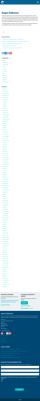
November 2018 (6, 239)
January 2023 (5, 155)
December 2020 (6, 202)
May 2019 (4, 226)
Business (4, 60)
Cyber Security (5, 64)
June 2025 (5, 101)
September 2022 (6, 164)
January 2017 (5, 277)
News (4, 73)
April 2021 (5, 196)
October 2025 (5, 97)
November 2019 (6, 213)
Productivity (5, 77)
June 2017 (5, 271)
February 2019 (5, 232)
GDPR (4, 66)
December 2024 (6, 114)
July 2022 (4, 168)
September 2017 (6, 267)
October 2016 (5, 282)
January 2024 (5, 131)
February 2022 (5, 179)
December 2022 (6, 157)
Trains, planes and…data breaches (9, 45)
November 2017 (6, 262)
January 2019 (5, 235)
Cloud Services (5, 62)
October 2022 (5, 162)
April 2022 (5, 174)
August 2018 (5, 245)
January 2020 (5, 209)
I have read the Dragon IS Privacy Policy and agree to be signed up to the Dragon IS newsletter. (19, 377)
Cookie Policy (3, 340)
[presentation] (10, 384)
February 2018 (5, 256)
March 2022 (5, 177)
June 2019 (5, 224)
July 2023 (4, 142)
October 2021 (5, 187)
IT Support (5, 71)
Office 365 (5, 75)
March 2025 (5, 108)
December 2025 (6, 93)
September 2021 (6, 189)
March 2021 (5, 198)
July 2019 (4, 222)
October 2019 (5, 215)
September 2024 (6, 119)
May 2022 (4, 172)
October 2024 (5, 116)
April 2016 (5, 286)
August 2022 (5, 166)
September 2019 (6, 217)
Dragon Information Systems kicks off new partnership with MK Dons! (16, 41)
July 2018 (4, 247)
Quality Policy (3, 342)
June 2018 (5, 250)
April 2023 (5, 149)
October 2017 (5, 265)
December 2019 (6, 211)
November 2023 (6, 136)
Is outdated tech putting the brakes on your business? (13, 39)
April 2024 (5, 127)
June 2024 (5, 125)
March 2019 (5, 230)
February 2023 (5, 153)
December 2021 (6, 183)
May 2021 (4, 194)
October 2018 (5, 241)
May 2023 (4, 146)
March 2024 (5, 129)
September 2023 (6, 140)
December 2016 (6, 280)
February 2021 (5, 200)
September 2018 (6, 243)
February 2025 (5, 110)
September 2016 (6, 284)
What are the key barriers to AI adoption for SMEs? (12, 43)
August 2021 (5, 192)
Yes (2, 380)
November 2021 (6, 185)
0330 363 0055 (4, 328)
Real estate (5, 79)
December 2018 (6, 237)
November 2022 (6, 159)
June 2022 (5, 170)
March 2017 (5, 275)
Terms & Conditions (4, 335)
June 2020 (5, 207)
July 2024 (4, 123)
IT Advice (4, 68)
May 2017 (4, 273)
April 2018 (5, 252)
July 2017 (4, 269)
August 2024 (5, 121)
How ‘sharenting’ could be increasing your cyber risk (12, 47)
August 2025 (5, 99)
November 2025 (6, 95)
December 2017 (6, 260)
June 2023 (5, 144)
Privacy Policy (3, 337)
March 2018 (5, 254)
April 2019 (5, 228)
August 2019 (5, 220)
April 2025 (5, 106)
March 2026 (5, 88)
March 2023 (5, 151)
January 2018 (5, 258)
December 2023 (6, 134)
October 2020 (5, 204)
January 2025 (5, 112)
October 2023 (5, 138)
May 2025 (4, 104)
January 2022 (5, 181)
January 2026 (5, 91)
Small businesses (6, 81)
